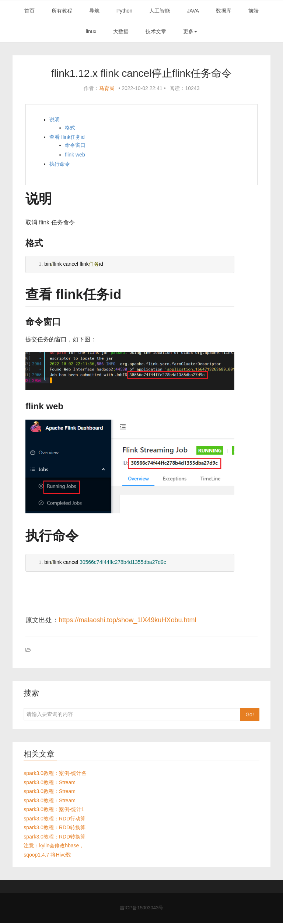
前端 (253, 11)
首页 (29, 11)
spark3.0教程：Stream (50, 782)
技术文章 (156, 31)
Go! (249, 714)
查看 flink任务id (67, 137)
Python (124, 11)
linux (91, 31)
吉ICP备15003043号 (142, 907)
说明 (54, 120)
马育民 (107, 88)
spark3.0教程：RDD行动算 (54, 819)
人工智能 (159, 11)
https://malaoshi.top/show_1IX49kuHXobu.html (127, 620)
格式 (70, 128)
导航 (94, 11)
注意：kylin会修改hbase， (54, 845)
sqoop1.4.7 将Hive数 (47, 855)
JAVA (193, 11)
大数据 (121, 31)
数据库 (223, 11)
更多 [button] (190, 31)
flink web (75, 155)
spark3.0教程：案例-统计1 (54, 809)
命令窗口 (75, 145)
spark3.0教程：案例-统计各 (55, 773)
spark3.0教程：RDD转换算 (54, 827)
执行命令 (59, 164)
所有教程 (62, 11)
